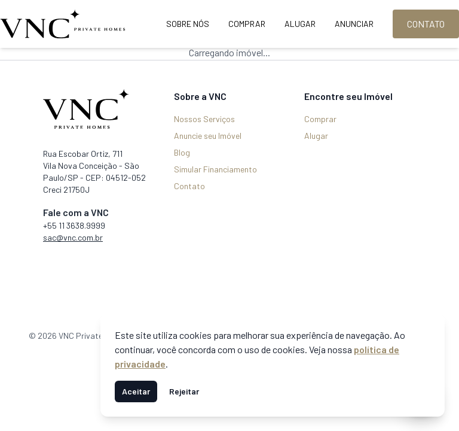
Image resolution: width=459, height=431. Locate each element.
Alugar (300, 24)
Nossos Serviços (204, 119)
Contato (426, 23)
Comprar (246, 24)
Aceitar (136, 391)
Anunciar (354, 24)
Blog (182, 152)
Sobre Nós (187, 24)
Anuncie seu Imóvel (207, 135)
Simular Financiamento (215, 169)
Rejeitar (184, 391)
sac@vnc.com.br (73, 237)
